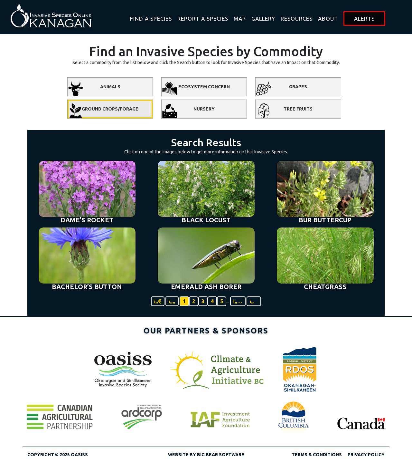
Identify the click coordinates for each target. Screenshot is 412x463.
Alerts (364, 18)
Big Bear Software (220, 454)
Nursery (188, 110)
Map (240, 18)
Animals (94, 88)
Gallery (263, 18)
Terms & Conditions (317, 454)
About (328, 18)
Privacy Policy (366, 454)
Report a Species (202, 18)
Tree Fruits (284, 110)
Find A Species (151, 18)
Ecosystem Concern (196, 88)
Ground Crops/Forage (103, 110)
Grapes (281, 88)
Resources (297, 18)
